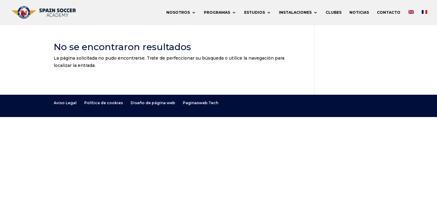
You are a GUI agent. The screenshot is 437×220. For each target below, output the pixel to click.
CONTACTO (388, 12)
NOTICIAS (359, 12)
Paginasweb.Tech (200, 103)
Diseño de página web (153, 103)
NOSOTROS (178, 12)
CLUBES (333, 12)
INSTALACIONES (295, 12)
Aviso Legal (65, 103)
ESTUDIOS (254, 12)
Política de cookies (103, 103)
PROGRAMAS (217, 12)
